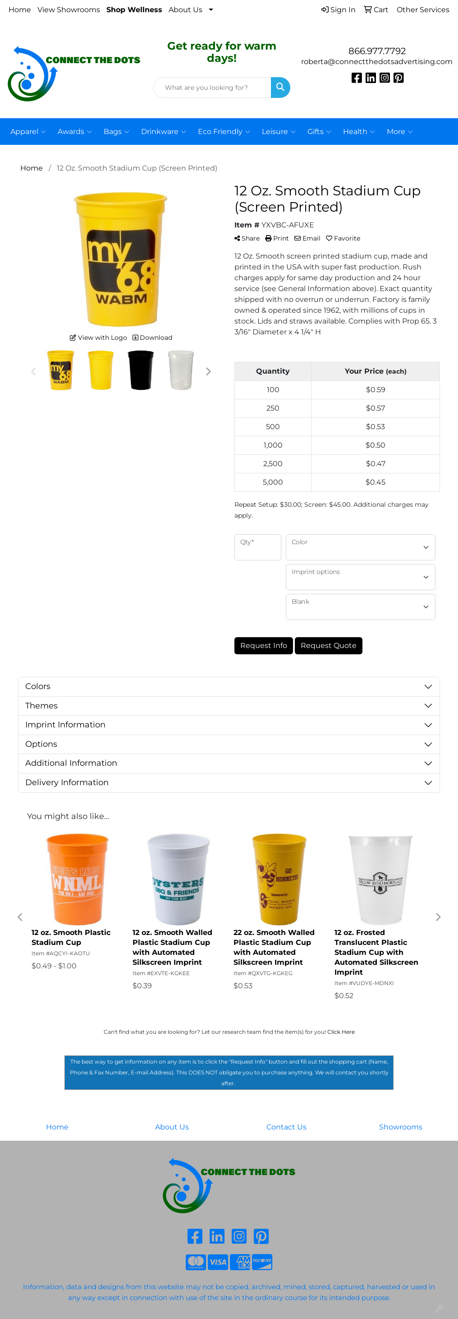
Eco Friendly (224, 131)
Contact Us (286, 1127)
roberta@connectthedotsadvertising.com (377, 61)
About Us (185, 9)
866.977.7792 (377, 51)
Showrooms (400, 1127)
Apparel (28, 131)
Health (359, 131)
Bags (116, 131)
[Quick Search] (212, 87)
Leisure (279, 131)
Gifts (319, 131)
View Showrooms (68, 9)
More (400, 131)
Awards (75, 131)
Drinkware (163, 131)
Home (20, 9)
